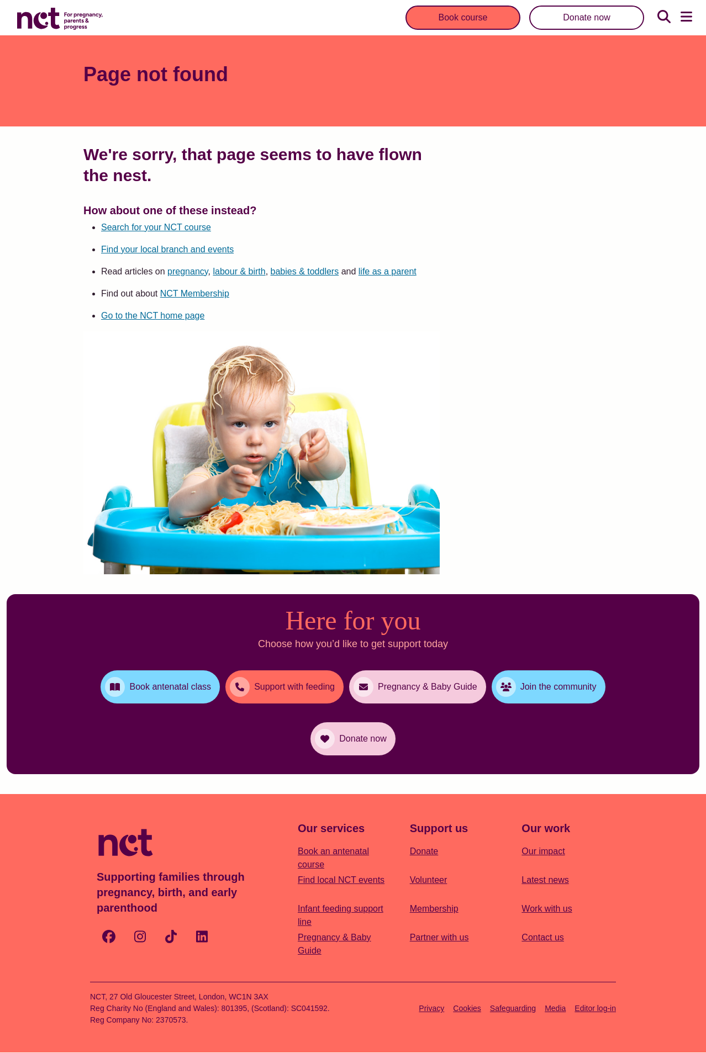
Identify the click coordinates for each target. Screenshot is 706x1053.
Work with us (546, 908)
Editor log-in (595, 1008)
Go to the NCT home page (152, 315)
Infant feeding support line (340, 915)
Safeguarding (513, 1008)
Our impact (543, 851)
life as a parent (388, 271)
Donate (424, 851)
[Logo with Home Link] (60, 17)
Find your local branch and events (167, 249)
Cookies (467, 1008)
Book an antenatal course (333, 857)
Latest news (544, 880)
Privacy (431, 1008)
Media (555, 1008)
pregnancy (187, 271)
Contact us (542, 937)
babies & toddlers (305, 271)
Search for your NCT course (156, 227)
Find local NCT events (341, 880)
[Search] (664, 18)
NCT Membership (194, 293)
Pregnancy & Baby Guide (334, 944)
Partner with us (439, 937)
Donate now (586, 17)
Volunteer (428, 880)
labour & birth (239, 271)
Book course (463, 17)
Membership (434, 908)
